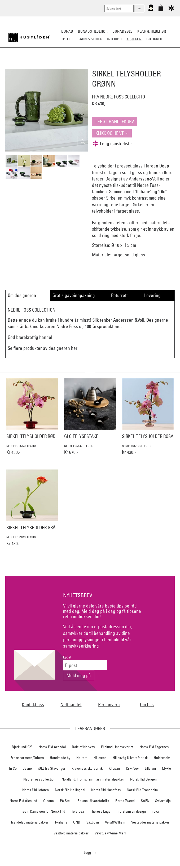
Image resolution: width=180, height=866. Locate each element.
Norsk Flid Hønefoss (106, 789)
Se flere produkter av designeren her (42, 348)
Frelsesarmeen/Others (27, 757)
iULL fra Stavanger (51, 768)
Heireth (81, 757)
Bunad (67, 31)
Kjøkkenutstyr (86, 65)
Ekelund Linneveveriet (117, 746)
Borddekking (56, 65)
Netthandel (70, 704)
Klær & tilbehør (151, 31)
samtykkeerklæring (81, 646)
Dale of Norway (83, 746)
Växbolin (92, 822)
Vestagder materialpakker (150, 822)
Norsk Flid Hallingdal (70, 789)
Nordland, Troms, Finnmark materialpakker (93, 779)
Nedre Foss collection (39, 779)
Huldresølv (162, 757)
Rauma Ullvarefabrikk (93, 800)
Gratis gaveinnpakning (73, 295)
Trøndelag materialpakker (30, 822)
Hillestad (100, 757)
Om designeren (22, 295)
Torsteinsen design (132, 811)
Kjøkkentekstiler (120, 65)
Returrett (119, 295)
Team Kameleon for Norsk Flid (43, 811)
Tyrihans (61, 822)
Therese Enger (101, 811)
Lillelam (150, 768)
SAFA (145, 800)
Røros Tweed (125, 800)
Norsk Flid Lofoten (35, 789)
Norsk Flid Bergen (143, 779)
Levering (152, 295)
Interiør (114, 39)
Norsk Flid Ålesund (23, 800)
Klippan (114, 768)
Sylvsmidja (163, 800)
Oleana (48, 800)
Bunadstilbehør (93, 31)
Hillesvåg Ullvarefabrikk (130, 757)
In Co (13, 768)
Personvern (109, 704)
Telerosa (77, 811)
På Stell (65, 800)
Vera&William (115, 822)
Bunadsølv (122, 31)
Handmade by (60, 757)
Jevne (27, 768)
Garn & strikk (89, 39)
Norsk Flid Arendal (52, 746)
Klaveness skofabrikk (87, 768)
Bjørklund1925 (22, 746)
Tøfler (67, 39)
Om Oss (147, 704)
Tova (155, 811)
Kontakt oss (33, 704)
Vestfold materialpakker (71, 833)
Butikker (154, 39)
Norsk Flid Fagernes (154, 746)
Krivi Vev (132, 768)
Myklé (166, 768)
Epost (67, 657)
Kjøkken (133, 39)
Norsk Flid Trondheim (142, 789)
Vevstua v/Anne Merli (110, 833)
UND (76, 822)
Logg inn (90, 852)
